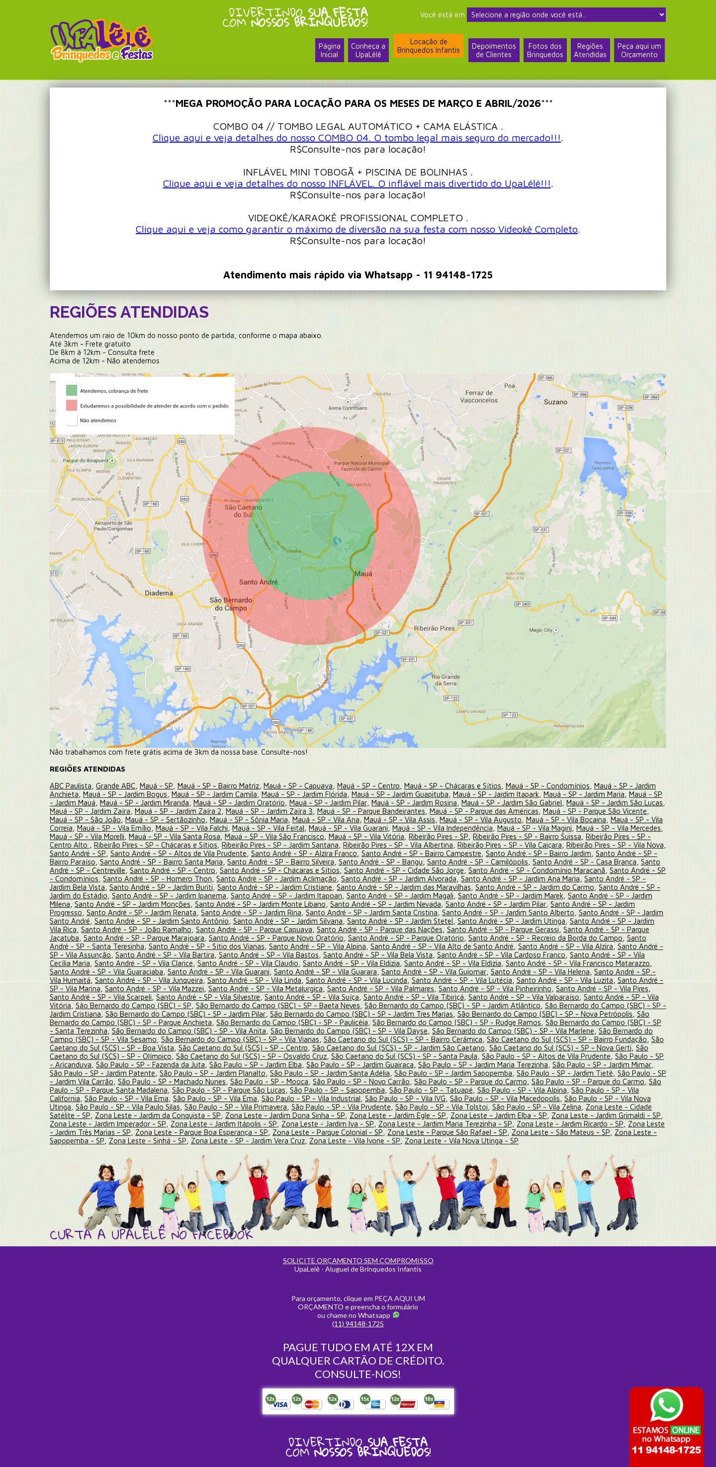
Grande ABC (115, 785)
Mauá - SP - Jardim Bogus (125, 794)
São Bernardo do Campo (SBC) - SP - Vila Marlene (513, 1031)
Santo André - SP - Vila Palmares (380, 988)
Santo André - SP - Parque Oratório (431, 938)
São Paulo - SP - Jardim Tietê (567, 1073)
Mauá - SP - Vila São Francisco (309, 836)
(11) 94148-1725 (358, 1323)
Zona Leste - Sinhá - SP (146, 1140)
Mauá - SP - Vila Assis (428, 819)
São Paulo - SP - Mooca (280, 1081)
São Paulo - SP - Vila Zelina (536, 1107)
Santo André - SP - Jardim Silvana (312, 921)
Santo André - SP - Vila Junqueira (149, 980)
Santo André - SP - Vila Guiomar (433, 971)
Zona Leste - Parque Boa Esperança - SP (201, 1132)
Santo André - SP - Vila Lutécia (462, 980)
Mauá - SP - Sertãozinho (195, 819)
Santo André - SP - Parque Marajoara (168, 938)
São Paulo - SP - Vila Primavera (235, 1107)
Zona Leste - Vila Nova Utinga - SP (461, 1140)
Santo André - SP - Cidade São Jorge (452, 870)
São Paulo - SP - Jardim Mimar (603, 1064)
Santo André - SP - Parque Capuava (278, 929)
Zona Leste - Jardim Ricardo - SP (570, 1124)
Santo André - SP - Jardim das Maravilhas (447, 887)
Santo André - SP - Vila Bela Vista (404, 954)
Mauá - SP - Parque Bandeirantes (395, 811)
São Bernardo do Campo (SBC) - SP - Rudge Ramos (456, 1022)
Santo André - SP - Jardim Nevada (426, 904)
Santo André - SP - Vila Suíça (312, 997)
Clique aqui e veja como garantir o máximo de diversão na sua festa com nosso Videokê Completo (357, 229)
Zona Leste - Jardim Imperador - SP (108, 1124)
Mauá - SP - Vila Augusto (510, 819)
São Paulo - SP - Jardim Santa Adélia (331, 1073)
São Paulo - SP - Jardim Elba (256, 1064)
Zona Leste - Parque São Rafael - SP (446, 1132)
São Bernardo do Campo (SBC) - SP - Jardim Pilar (186, 1014)
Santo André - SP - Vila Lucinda (357, 980)
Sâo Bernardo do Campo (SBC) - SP (133, 1005)
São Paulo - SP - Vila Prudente (341, 1107)
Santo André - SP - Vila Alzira (586, 946)
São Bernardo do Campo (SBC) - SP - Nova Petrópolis (545, 1014)
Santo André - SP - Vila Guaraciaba (106, 971)
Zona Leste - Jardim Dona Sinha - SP (285, 1115)
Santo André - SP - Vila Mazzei (154, 988)
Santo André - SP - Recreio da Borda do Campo (570, 938)
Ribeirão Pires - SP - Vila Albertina (420, 845)
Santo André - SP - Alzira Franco (338, 853)
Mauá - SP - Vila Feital (298, 828)
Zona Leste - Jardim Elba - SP (498, 1115)
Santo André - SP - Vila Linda (255, 980)
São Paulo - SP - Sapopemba (351, 1090)
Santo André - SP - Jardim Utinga (536, 921)
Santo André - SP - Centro (221, 870)
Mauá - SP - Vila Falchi (221, 828)
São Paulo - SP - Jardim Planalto (213, 1073)
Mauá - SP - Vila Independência (472, 828)
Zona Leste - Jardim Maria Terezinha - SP (445, 1124)
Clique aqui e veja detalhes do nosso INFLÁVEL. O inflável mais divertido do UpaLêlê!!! (357, 183)
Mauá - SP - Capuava (297, 785)
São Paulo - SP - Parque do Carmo (481, 1081)
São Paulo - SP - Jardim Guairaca (361, 1064)
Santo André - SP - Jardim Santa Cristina (396, 912)
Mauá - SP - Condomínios (547, 785)
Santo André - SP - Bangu (423, 862)
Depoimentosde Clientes (493, 51)
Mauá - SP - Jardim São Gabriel (513, 802)
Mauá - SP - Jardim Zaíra (113, 811)
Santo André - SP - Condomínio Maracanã (585, 870)
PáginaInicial (329, 51)
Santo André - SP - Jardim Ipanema (212, 895)
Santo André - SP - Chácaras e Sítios (328, 870)
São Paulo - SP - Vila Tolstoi (441, 1107)
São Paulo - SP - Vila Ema (127, 1098)
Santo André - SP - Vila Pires (602, 988)
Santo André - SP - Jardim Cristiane (318, 887)
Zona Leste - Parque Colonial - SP (327, 1132)
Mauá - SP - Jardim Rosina (416, 802)
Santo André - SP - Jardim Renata (165, 912)
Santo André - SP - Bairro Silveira (322, 862)
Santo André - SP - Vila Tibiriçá (413, 997)
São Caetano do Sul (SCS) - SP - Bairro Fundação (567, 1039)
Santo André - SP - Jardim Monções (172, 904)
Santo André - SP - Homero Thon (215, 878)
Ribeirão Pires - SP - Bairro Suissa (561, 836)
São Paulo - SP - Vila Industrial (311, 1098)
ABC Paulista (70, 785)
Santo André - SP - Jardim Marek (555, 895)
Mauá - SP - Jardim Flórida (306, 794)
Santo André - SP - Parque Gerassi (527, 929)
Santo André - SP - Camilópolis (519, 862)
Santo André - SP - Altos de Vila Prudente (213, 853)
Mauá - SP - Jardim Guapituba (401, 794)
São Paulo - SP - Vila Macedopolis (505, 1098)
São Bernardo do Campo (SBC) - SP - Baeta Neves (277, 1005)
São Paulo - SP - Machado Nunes (183, 1081)
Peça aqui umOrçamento (639, 51)
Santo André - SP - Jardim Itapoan (330, 895)
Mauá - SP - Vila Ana (355, 819)
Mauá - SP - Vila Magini (564, 828)
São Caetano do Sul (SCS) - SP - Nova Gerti (561, 1047)
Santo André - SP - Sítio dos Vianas (228, 946)
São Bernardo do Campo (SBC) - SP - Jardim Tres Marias (362, 1014)
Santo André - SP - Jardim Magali (444, 895)
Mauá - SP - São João (114, 819)
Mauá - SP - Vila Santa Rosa (209, 836)
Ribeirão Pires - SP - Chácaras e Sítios (177, 845)
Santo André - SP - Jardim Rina (275, 912)
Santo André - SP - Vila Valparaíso (523, 997)
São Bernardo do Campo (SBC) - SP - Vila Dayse (349, 1031)
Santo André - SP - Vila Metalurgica (265, 988)
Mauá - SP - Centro (368, 785)
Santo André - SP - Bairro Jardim (573, 853)
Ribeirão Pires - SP (473, 836)
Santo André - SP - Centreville (125, 870)
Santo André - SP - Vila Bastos (295, 954)
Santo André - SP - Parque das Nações (403, 929)
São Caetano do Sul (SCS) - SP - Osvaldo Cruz (251, 1056)
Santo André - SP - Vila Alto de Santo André (463, 946)
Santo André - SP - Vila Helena (539, 971)
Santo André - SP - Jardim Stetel (424, 921)
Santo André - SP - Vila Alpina (338, 946)
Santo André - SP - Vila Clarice (157, 963)
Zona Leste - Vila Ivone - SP (354, 1140)
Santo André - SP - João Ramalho (159, 929)
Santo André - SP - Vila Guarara (325, 971)
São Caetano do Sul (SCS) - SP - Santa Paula (404, 1056)
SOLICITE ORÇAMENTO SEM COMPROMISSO (358, 1260)
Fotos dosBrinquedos (545, 51)
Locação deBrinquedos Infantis (428, 46)
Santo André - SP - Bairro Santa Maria (203, 862)
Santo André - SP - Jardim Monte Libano (300, 904)
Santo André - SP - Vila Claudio (261, 963)
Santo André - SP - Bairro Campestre (456, 853)
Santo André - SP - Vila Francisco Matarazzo (591, 963)
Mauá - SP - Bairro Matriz (218, 785)
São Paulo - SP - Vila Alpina (536, 1090)
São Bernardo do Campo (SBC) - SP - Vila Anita (189, 1031)
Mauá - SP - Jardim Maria (586, 794)
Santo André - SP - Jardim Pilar (536, 904)
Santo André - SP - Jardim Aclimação (334, 878)
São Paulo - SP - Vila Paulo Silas (128, 1107)
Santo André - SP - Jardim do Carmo (579, 887)
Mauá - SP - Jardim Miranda (145, 802)
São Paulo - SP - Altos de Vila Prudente (546, 1056)
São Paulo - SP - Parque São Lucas (243, 1090)
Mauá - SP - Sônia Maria (278, 819)
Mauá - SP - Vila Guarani (377, 828)
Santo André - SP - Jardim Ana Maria (579, 878)
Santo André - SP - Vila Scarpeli (101, 997)
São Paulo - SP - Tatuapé (445, 1090)
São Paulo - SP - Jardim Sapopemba (455, 1073)
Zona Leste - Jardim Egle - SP (397, 1115)
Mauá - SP (156, 785)
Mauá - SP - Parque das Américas (508, 811)
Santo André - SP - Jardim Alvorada (458, 878)
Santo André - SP (112, 853)
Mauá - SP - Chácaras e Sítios (452, 785)
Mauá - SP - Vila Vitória (401, 836)
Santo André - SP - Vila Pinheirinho (495, 988)
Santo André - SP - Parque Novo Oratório (301, 938)
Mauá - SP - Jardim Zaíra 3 (293, 811)
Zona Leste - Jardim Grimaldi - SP (605, 1115)
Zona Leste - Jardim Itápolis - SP (224, 1124)
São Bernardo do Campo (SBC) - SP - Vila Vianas (240, 1039)
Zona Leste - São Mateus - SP (559, 1132)
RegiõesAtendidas (590, 51)
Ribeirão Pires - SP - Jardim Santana (301, 845)
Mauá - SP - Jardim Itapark (498, 794)
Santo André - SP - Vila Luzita (565, 980)
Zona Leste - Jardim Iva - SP (327, 1124)
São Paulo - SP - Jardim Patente (103, 1073)
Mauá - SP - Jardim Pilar (329, 802)
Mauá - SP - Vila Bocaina (595, 819)
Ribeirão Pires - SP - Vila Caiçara (531, 845)
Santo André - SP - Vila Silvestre (208, 997)
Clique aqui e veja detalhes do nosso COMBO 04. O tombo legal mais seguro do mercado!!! (357, 137)
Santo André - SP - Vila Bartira (191, 954)
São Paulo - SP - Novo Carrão (372, 1081)
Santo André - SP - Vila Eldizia (364, 963)
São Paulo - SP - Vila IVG (405, 1098)
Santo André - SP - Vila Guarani (218, 971)
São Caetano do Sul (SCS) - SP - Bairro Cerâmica (403, 1039)
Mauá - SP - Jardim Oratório (240, 802)
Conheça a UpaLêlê (368, 51)
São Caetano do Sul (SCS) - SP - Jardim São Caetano (398, 1047)
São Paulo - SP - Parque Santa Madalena (116, 1090)
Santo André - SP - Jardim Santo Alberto (533, 912)
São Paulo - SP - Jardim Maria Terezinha (485, 1064)
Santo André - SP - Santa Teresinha (108, 946)
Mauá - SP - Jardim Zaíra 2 (201, 811)
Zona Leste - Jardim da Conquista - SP (157, 1115)
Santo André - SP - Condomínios (103, 878)
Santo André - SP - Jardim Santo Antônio (185, 921)
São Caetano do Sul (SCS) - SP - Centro (243, 1047)
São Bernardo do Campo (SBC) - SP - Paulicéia (292, 1022)
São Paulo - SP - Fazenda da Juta (150, 1064)
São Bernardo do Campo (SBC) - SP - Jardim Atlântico (452, 1005)
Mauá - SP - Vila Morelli (122, 836)
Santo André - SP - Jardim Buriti (204, 887)
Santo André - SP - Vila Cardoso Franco (527, 954)
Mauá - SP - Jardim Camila (215, 794)
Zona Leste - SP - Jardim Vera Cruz (247, 1140)
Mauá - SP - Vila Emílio (143, 828)
